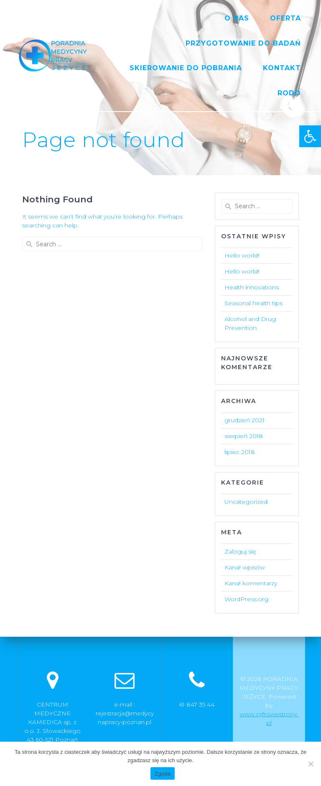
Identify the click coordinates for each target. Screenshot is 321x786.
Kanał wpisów (244, 567)
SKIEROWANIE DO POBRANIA (186, 68)
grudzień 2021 (244, 420)
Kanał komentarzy (250, 583)
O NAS (236, 18)
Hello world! (241, 255)
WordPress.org (246, 599)
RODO (289, 93)
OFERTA (285, 18)
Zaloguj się (240, 551)
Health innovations (251, 287)
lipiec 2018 (239, 452)
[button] (310, 136)
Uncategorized (246, 501)
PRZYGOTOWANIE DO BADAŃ (243, 43)
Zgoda (163, 774)
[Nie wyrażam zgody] (310, 764)
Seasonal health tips (253, 303)
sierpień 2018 (243, 436)
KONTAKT (282, 68)
